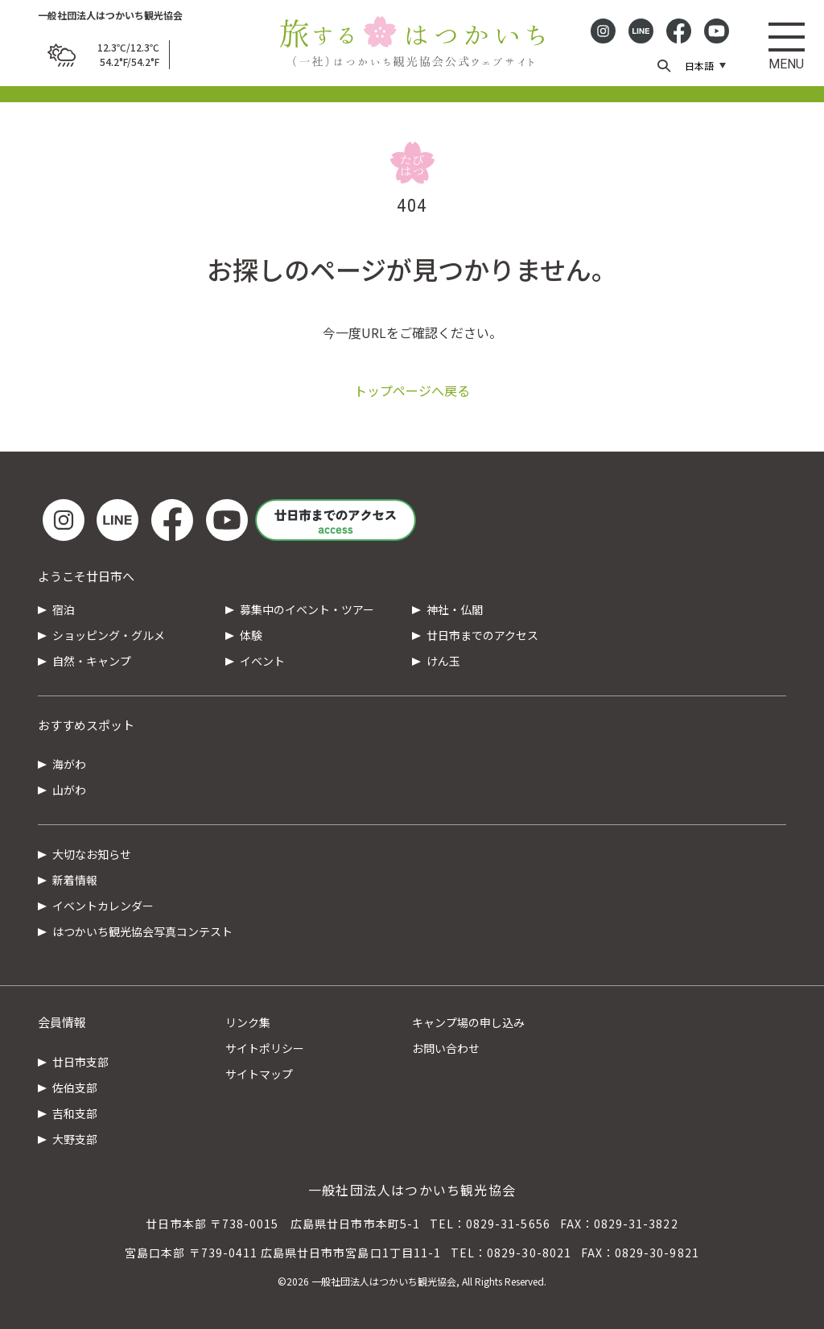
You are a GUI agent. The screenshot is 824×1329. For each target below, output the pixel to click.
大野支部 (74, 1139)
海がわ (69, 764)
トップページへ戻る (412, 390)
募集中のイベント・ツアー (307, 609)
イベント (262, 661)
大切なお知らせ (91, 854)
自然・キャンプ (91, 661)
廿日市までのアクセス (482, 635)
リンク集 (247, 1022)
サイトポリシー (264, 1048)
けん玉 (443, 661)
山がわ (69, 790)
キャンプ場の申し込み (468, 1022)
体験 (251, 635)
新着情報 (74, 880)
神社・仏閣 (454, 609)
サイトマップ (259, 1074)
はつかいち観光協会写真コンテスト (142, 931)
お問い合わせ (446, 1048)
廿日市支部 (80, 1062)
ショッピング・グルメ (108, 635)
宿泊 (63, 609)
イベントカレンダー (103, 906)
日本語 (699, 65)
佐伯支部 (74, 1087)
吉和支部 (74, 1113)
